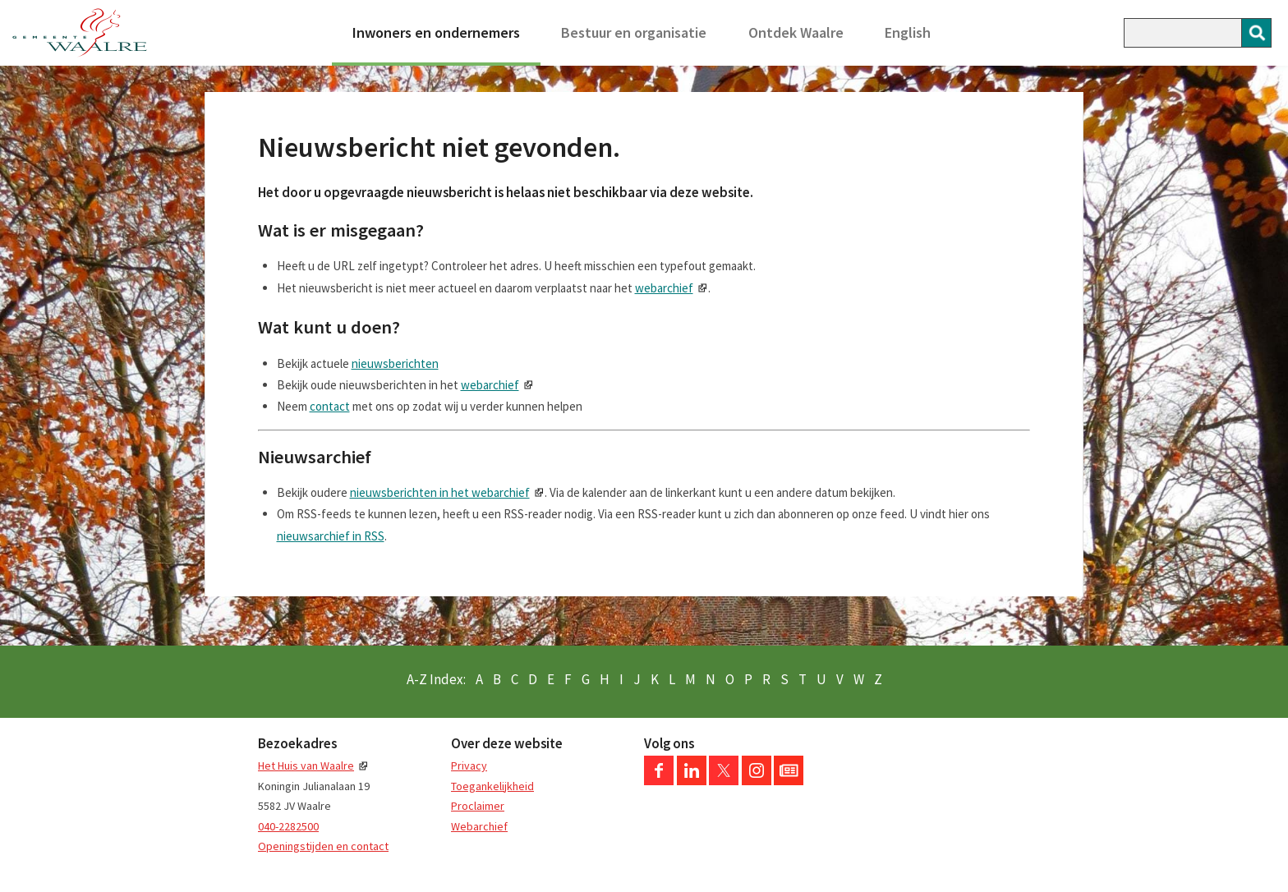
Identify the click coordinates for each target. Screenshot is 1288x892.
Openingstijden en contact (323, 846)
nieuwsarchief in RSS (330, 536)
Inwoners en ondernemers (436, 32)
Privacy (469, 765)
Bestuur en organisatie (633, 32)
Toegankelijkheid (492, 786)
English (908, 32)
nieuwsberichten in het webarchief (440, 492)
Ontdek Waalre (796, 32)
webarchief (664, 288)
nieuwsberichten (395, 363)
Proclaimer (477, 805)
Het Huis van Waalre (306, 765)
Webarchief (479, 826)
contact (330, 406)
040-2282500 (288, 826)
